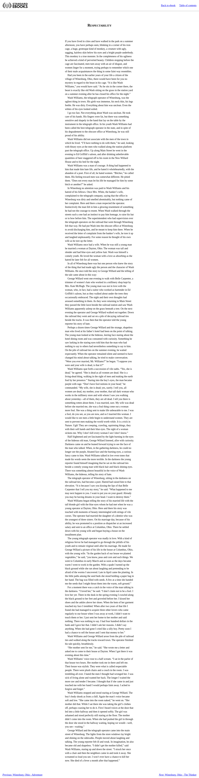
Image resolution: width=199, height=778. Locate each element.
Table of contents (187, 5)
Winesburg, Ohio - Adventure (22, 774)
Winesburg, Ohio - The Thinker (177, 774)
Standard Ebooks (15, 5)
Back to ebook (168, 5)
